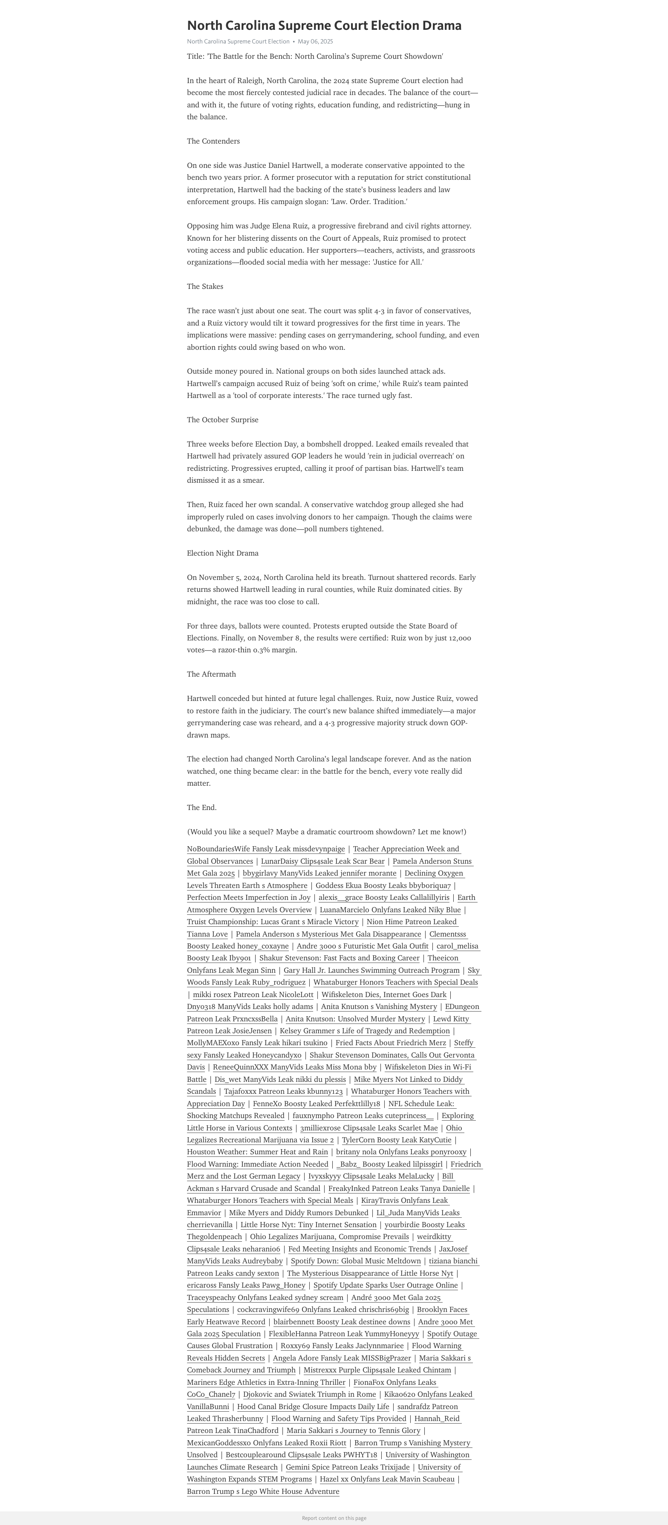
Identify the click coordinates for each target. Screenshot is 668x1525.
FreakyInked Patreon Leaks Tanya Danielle (399, 1188)
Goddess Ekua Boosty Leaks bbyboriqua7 (383, 885)
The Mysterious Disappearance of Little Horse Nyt (370, 1273)
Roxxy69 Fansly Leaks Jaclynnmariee (342, 1345)
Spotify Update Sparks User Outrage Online (386, 1285)
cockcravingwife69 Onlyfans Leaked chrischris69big (323, 1309)
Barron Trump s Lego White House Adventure (263, 1491)
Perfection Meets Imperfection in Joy (249, 897)
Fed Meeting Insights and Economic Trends (359, 1249)
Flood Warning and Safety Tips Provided (338, 1418)
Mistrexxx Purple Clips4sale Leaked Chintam (377, 1370)
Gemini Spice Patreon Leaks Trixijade (348, 1467)
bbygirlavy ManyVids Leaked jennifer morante (320, 873)
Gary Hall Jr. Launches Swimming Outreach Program (372, 970)
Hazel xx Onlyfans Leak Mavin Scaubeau (387, 1479)
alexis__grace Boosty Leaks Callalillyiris (384, 897)
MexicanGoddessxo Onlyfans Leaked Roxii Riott (266, 1442)
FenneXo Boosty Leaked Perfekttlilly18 (316, 1103)
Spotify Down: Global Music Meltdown (356, 1261)
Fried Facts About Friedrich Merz (391, 1042)
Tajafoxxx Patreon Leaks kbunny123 (283, 1091)
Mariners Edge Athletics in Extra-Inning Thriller (266, 1382)
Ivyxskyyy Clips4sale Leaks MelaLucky (371, 1176)
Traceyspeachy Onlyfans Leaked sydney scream (265, 1297)
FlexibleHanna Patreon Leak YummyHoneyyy (344, 1333)
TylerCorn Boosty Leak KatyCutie (397, 1139)
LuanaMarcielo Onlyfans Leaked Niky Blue (390, 909)
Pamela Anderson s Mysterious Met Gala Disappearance (328, 934)
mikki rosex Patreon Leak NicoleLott (253, 994)
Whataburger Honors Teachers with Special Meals (270, 1200)
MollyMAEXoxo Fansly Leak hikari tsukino (257, 1042)
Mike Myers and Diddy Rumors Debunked (299, 1212)
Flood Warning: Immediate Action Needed (257, 1164)
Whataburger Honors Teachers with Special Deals (396, 982)
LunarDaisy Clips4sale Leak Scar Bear (323, 861)
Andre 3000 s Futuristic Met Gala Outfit (363, 946)
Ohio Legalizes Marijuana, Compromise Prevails (329, 1236)
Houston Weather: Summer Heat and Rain (257, 1151)
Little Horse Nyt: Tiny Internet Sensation (309, 1224)
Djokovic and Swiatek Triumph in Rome (309, 1394)
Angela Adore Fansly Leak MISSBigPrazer (342, 1358)
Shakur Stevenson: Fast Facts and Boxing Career (339, 958)
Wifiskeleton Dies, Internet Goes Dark (384, 994)
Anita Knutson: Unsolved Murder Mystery (355, 1018)
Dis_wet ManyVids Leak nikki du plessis (280, 1079)
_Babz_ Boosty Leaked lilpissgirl (390, 1164)
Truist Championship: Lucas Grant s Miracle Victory (273, 921)
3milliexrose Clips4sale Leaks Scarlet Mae (369, 1128)
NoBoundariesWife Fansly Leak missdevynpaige (266, 848)
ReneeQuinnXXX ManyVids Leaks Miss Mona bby (295, 1067)
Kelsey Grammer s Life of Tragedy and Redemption (365, 1030)
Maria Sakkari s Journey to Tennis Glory (353, 1430)
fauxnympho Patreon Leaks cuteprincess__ (363, 1115)
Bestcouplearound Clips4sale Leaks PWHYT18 (301, 1454)
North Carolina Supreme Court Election (238, 41)
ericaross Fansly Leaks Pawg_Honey (246, 1285)
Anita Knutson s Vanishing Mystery (379, 1006)
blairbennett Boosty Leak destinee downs (342, 1321)
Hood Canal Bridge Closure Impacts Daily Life (313, 1406)
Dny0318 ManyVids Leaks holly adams (250, 1006)
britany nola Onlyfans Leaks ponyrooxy (401, 1151)
